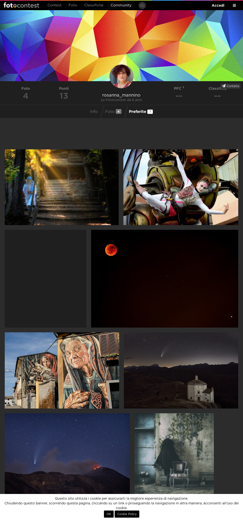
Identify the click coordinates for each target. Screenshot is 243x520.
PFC (179, 88)
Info (94, 112)
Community (121, 5)
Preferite (141, 111)
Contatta (230, 86)
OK (109, 514)
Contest (54, 5)
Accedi (218, 5)
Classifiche (93, 5)
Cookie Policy (127, 514)
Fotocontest (21, 5)
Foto (73, 5)
